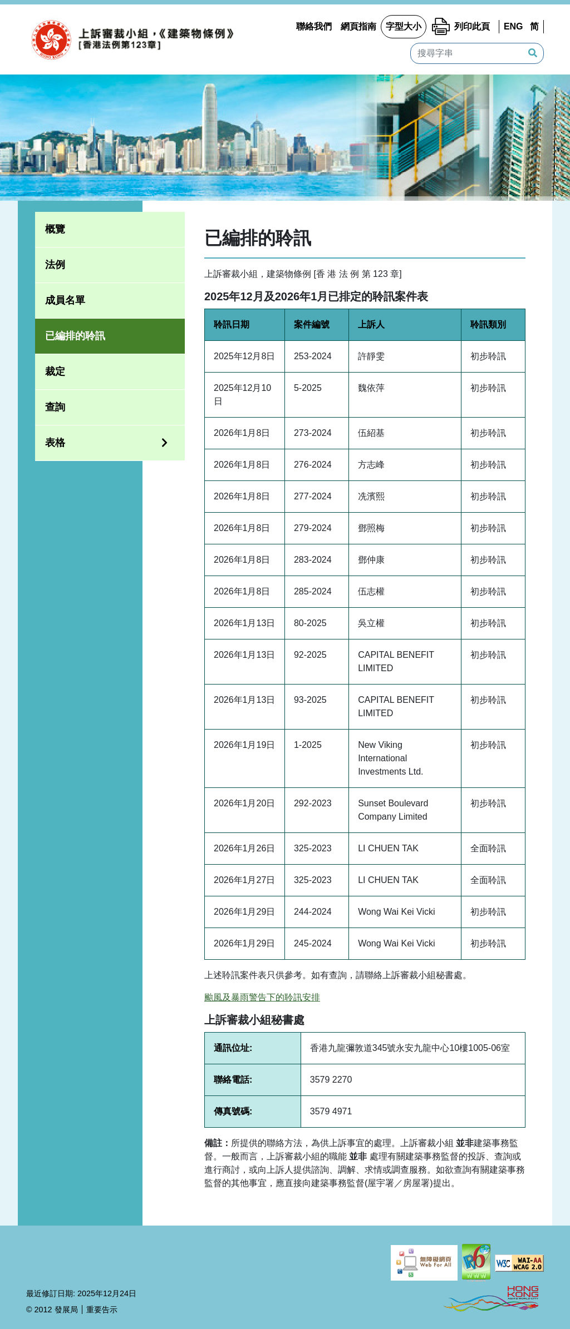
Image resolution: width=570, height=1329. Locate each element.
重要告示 (101, 1309)
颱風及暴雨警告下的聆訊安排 (262, 997)
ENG (513, 26)
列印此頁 (472, 26)
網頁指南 (358, 26)
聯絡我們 (314, 26)
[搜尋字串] (477, 53)
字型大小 (403, 26)
